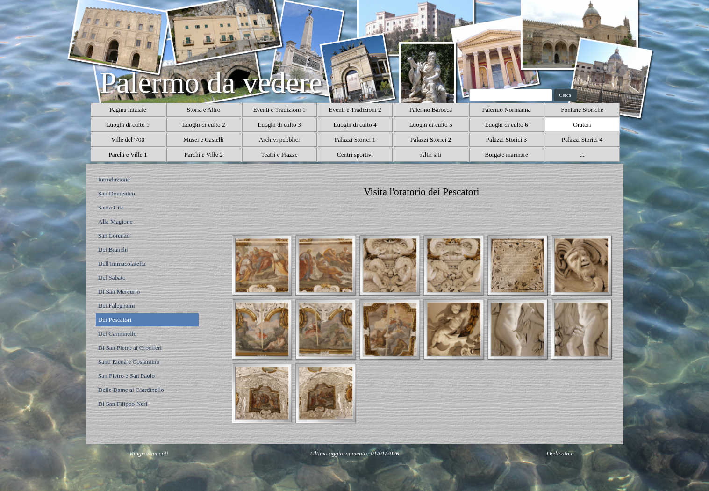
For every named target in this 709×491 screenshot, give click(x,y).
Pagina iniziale (127, 109)
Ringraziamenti (148, 453)
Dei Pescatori (114, 319)
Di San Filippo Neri (123, 403)
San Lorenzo (114, 235)
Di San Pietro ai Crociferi (130, 347)
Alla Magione (115, 221)
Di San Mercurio (119, 291)
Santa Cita (111, 207)
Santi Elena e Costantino (128, 361)
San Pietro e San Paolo (126, 375)
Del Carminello (117, 333)
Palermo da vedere (211, 82)
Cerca (565, 95)
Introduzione (114, 179)
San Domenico (116, 193)
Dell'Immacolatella (122, 263)
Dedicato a (560, 453)
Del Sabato (112, 277)
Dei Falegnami (116, 305)
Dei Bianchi (113, 249)
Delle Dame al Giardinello (131, 389)
